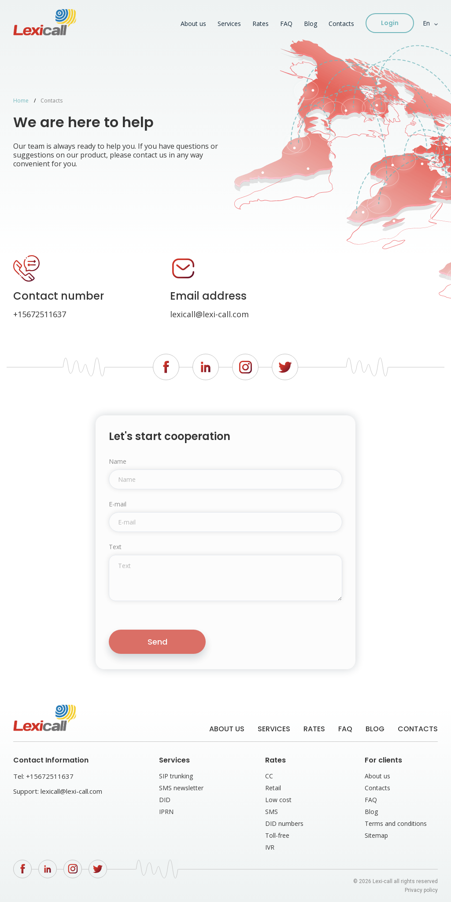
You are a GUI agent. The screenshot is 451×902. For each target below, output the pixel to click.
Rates (260, 23)
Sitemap (376, 835)
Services (229, 23)
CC (269, 776)
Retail (273, 788)
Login (390, 22)
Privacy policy (421, 890)
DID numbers (284, 823)
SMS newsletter (181, 788)
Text (115, 547)
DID (164, 800)
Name (117, 462)
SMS (271, 811)
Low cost (278, 800)
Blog (310, 23)
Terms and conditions (396, 823)
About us (193, 23)
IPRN (166, 811)
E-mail (117, 504)
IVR (269, 847)
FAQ (286, 23)
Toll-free (277, 835)
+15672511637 (39, 314)
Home (21, 100)
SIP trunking (176, 776)
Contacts (341, 23)
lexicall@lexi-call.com (209, 314)
